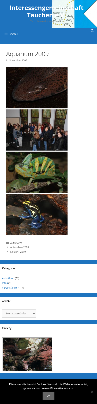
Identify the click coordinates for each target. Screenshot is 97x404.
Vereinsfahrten (10, 287)
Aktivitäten (16, 243)
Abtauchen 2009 (19, 247)
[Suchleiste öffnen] (92, 31)
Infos (5, 283)
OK (48, 395)
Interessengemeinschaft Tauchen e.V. (46, 11)
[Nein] (92, 392)
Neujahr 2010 (18, 251)
